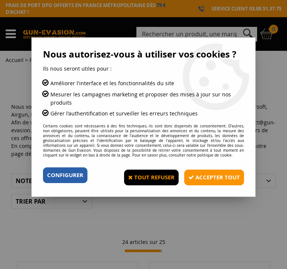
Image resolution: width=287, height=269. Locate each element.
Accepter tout (210, 175)
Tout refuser (143, 175)
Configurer (66, 175)
